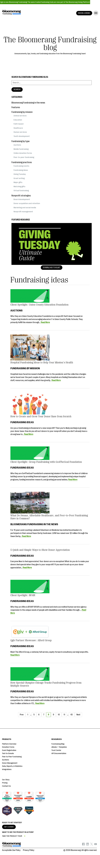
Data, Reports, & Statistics (12, 766)
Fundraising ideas (22, 422)
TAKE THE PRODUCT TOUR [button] (12, 836)
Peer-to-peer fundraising (24, 157)
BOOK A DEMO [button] (84, 13)
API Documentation (58, 753)
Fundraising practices (21, 162)
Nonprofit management (23, 211)
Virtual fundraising (21, 190)
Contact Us (6, 786)
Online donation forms (23, 153)
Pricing (4, 783)
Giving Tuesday (20, 174)
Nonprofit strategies (21, 195)
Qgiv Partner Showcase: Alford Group (31, 640)
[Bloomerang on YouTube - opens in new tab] (95, 845)
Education (18, 120)
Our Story (6, 780)
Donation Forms (8, 747)
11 (64, 714)
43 (71, 714)
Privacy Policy (28, 850)
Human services (20, 132)
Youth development (22, 136)
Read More (45, 322)
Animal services (20, 115)
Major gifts (18, 182)
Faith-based (18, 124)
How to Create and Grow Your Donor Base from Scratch (40, 416)
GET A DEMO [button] (9, 827)
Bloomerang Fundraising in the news (34, 524)
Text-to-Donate (8, 753)
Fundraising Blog (57, 744)
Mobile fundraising (21, 149)
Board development (22, 199)
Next (78, 714)
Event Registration (9, 750)
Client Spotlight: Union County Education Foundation (39, 304)
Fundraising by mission (25, 368)
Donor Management (9, 763)
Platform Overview (9, 744)
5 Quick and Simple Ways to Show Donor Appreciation (40, 549)
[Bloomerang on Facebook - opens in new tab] (83, 845)
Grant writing (19, 178)
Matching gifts (19, 186)
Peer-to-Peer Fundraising (12, 757)
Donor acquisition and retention (27, 203)
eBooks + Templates (59, 747)
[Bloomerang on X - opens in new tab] (91, 845)
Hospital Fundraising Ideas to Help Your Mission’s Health (41, 362)
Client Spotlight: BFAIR (22, 595)
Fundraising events (21, 166)
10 (59, 714)
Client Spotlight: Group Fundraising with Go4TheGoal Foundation (46, 461)
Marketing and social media (25, 207)
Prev (22, 714)
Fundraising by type (20, 141)
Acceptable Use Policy (11, 850)
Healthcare (18, 128)
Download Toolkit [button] (51, 267)
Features (15, 107)
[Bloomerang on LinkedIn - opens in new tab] (87, 845)
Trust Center (56, 750)
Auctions (16, 310)
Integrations (6, 769)
